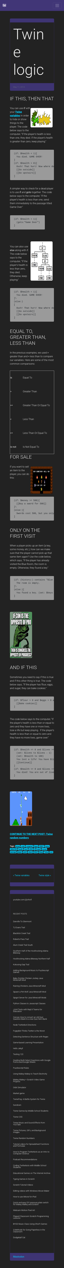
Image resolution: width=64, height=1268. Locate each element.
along (17, 846)
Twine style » (45, 875)
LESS (30, 849)
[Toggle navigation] (57, 5)
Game (47, 846)
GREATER (13, 849)
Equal (36, 846)
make (38, 849)
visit (51, 852)
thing (41, 852)
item (25, 849)
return (30, 852)
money (44, 849)
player (20, 852)
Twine (46, 852)
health (21, 849)
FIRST (41, 846)
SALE (35, 852)
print (25, 852)
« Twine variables (21, 875)
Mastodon (18, 1256)
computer (29, 846)
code (22, 846)
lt (34, 849)
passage (13, 852)
